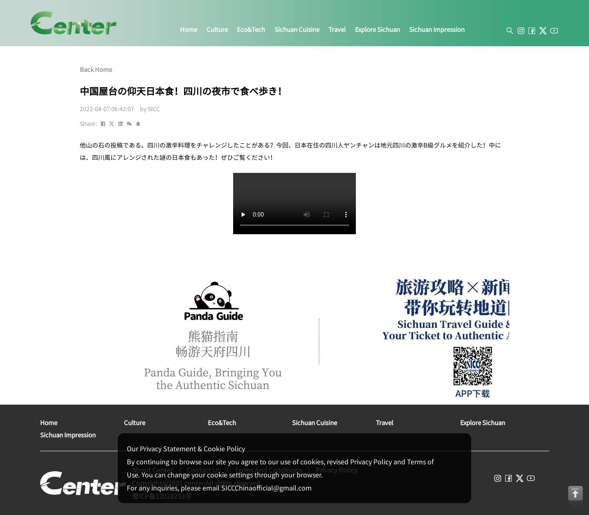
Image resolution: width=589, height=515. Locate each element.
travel (337, 29)
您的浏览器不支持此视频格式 (294, 203)
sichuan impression (437, 29)
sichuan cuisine (296, 29)
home (188, 29)
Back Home (96, 69)
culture (217, 29)
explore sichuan (377, 29)
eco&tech (251, 29)
